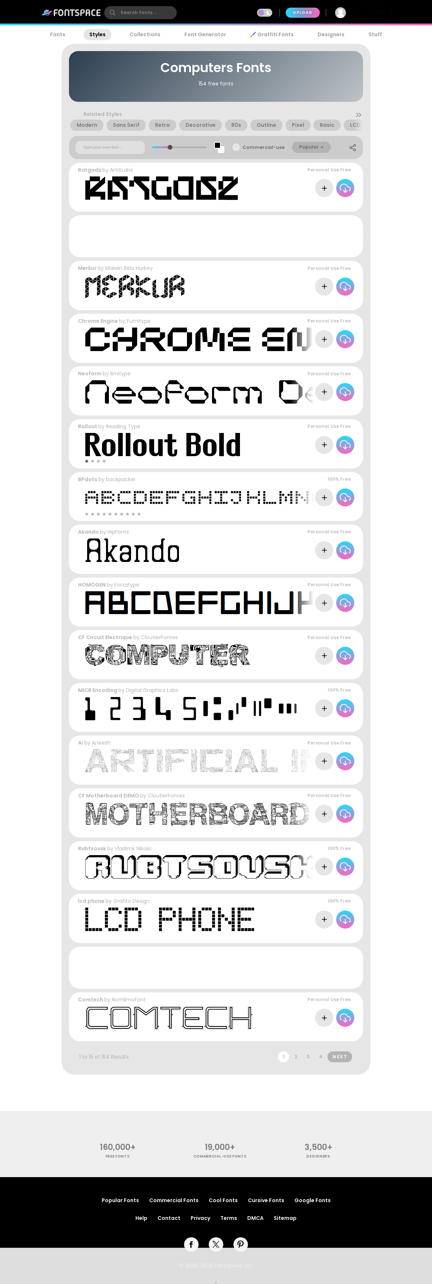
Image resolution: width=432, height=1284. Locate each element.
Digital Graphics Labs (152, 690)
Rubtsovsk (92, 848)
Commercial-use (264, 147)
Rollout (87, 426)
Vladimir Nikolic (133, 848)
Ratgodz (89, 170)
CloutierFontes (159, 637)
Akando (88, 531)
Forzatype (126, 584)
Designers (331, 34)
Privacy (200, 1218)
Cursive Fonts (266, 1200)
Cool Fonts (223, 1200)
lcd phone (91, 901)
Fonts (57, 34)
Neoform (90, 373)
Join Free (373, 12)
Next (340, 1057)
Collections (145, 34)
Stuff (375, 34)
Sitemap (285, 1218)
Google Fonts (312, 1200)
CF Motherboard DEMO (108, 795)
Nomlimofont (129, 999)
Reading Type (123, 426)
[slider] (170, 147)
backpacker (121, 479)
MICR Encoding (97, 690)
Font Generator (205, 34)
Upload (302, 12)
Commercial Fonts (174, 1200)
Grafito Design (131, 901)
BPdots (87, 479)
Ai (80, 742)
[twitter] (216, 1244)
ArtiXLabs (121, 170)
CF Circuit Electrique (105, 637)
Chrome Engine (98, 321)
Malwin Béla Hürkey (129, 268)
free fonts (118, 1156)
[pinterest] (240, 1244)
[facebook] (191, 1244)
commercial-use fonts (220, 1156)
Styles (97, 34)
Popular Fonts (120, 1200)
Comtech (90, 999)
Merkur (87, 268)
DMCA (255, 1218)
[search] (140, 12)
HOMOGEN (92, 584)
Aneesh (101, 742)
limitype (120, 373)
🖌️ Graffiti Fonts (272, 34)
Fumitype (139, 321)
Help (141, 1218)
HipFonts (118, 531)
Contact (169, 1218)
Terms (228, 1218)
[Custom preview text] (110, 147)
